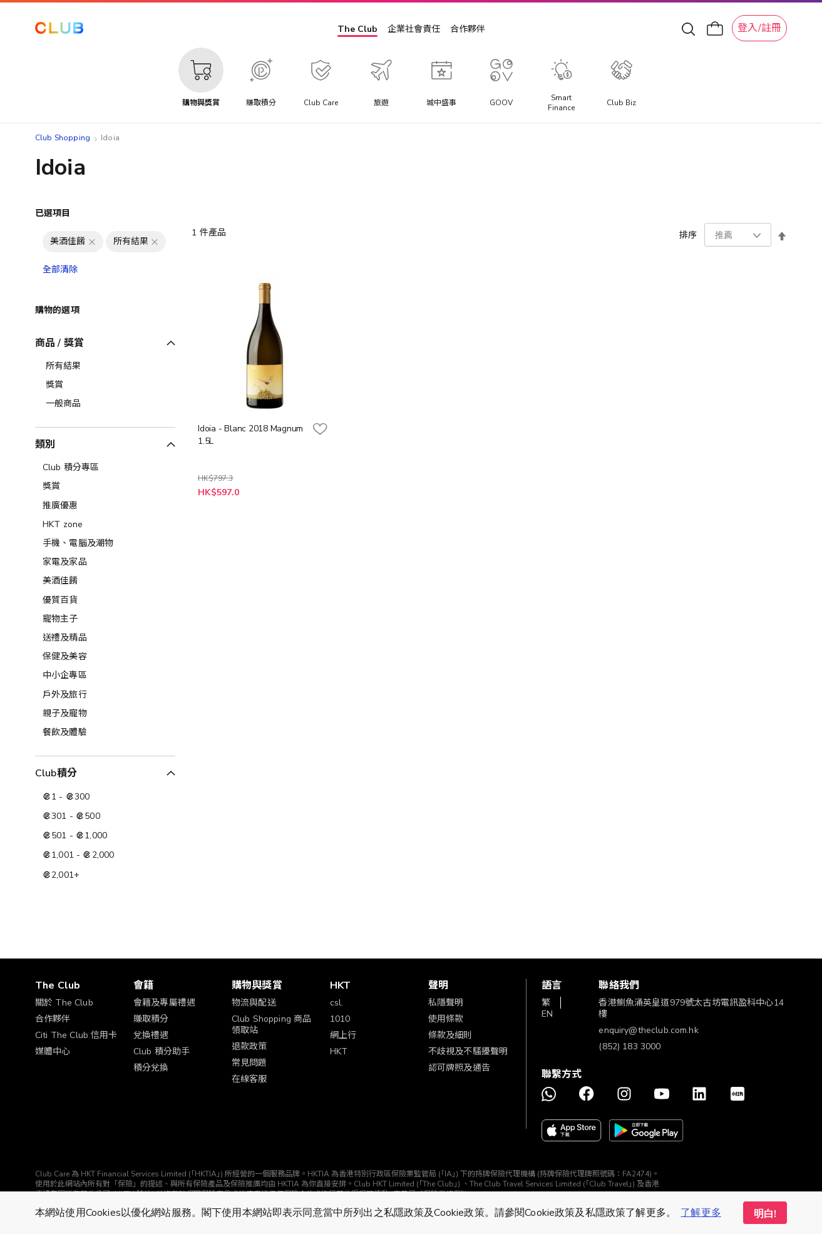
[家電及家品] (105, 562)
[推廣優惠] (105, 506)
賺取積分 (151, 1019)
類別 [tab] (45, 444)
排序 (688, 235)
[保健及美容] (105, 656)
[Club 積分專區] (105, 467)
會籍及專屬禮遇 (164, 1003)
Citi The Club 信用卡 (76, 1035)
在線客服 (249, 1079)
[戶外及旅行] (105, 695)
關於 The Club (64, 1003)
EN (547, 1014)
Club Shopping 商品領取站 (271, 1024)
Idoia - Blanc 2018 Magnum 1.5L (250, 435)
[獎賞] (105, 486)
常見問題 (249, 1063)
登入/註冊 (759, 28)
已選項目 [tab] (53, 213)
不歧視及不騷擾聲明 (468, 1051)
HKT (338, 1051)
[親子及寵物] (105, 713)
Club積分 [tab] (56, 773)
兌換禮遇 (151, 1035)
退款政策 (249, 1046)
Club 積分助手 (161, 1051)
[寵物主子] (105, 619)
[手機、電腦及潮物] (105, 543)
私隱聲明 (446, 1003)
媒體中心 (53, 1051)
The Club (357, 29)
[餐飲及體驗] (105, 732)
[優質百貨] (105, 600)
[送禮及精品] (105, 638)
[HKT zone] (105, 524)
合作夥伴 (467, 29)
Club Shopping (62, 138)
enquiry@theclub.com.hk (648, 1030)
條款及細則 (450, 1035)
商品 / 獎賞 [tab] (59, 343)
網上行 (343, 1035)
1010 (340, 1019)
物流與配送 (254, 1003)
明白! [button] (765, 1214)
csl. (337, 1003)
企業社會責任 (414, 29)
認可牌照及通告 (459, 1068)
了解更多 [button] (701, 1213)
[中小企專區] (105, 675)
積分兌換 (151, 1068)
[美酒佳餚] (105, 581)
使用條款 (446, 1019)
